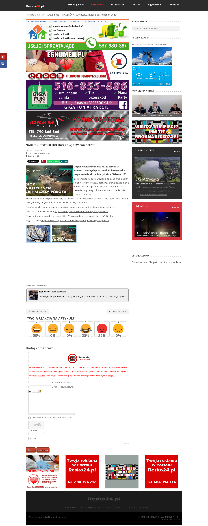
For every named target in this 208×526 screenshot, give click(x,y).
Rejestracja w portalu (91, 508)
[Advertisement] (77, 265)
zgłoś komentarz (94, 373)
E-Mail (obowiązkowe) (63, 388)
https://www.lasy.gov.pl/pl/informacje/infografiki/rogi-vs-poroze (75, 221)
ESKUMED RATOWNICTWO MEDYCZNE (157, 518)
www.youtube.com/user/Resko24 (153, 196)
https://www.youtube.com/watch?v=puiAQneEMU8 (81, 212)
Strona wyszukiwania (138, 508)
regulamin (41, 377)
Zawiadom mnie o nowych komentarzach (51, 418)
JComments (126, 445)
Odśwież (34, 431)
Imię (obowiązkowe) (62, 383)
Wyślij (33, 440)
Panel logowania (67, 508)
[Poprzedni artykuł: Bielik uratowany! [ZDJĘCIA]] (37, 312)
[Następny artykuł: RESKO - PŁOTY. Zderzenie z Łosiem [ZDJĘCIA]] (118, 312)
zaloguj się (111, 377)
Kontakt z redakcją (114, 508)
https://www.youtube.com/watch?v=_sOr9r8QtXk (87, 217)
